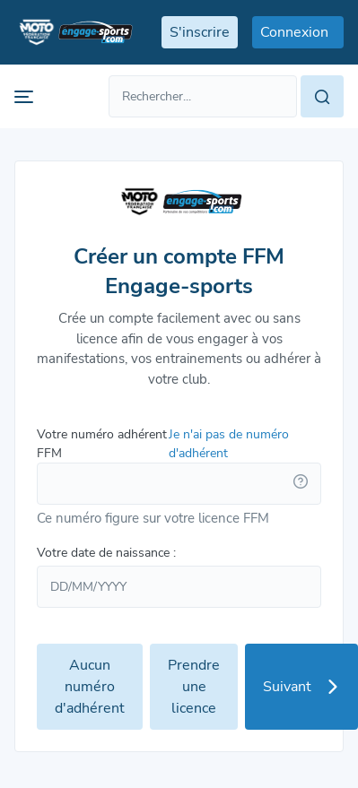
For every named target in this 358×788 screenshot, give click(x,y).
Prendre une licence (194, 686)
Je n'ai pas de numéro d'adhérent (229, 444)
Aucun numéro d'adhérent (90, 686)
